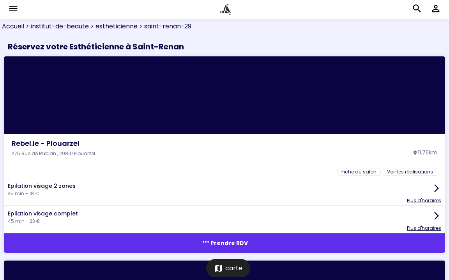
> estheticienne (113, 26)
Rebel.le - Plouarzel (46, 143)
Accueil (13, 26)
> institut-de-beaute (56, 26)
